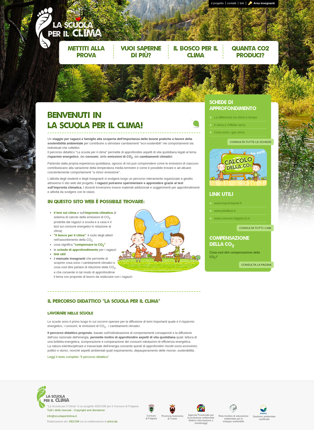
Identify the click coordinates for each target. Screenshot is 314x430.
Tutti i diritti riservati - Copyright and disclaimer (76, 410)
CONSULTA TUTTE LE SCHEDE (250, 141)
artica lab (112, 421)
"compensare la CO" (89, 244)
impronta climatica (99, 213)
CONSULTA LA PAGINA (256, 264)
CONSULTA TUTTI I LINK (255, 228)
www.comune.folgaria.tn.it (232, 218)
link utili (59, 254)
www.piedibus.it (225, 211)
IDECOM (74, 421)
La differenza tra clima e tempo (235, 117)
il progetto (217, 3)
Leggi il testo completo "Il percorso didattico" (78, 357)
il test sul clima (65, 213)
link (242, 3)
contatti (231, 3)
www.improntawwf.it (227, 203)
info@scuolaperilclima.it (62, 416)
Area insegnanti (264, 3)
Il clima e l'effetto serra (229, 125)
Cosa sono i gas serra (229, 132)
